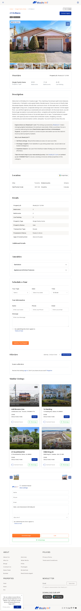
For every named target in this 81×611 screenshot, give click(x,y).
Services (24, 557)
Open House (17, 17)
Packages (24, 567)
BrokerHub (24, 570)
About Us (6, 557)
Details (35, 416)
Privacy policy (6, 607)
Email (53, 306)
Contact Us (7, 567)
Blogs (5, 563)
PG (4, 590)
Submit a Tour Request (20, 343)
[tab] (68, 24)
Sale (11, 17)
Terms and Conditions (50, 560)
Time (53, 289)
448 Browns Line (17, 409)
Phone (34, 306)
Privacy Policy (47, 557)
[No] (21, 595)
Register (49, 370)
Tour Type (15, 289)
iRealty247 (56, 125)
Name (14, 306)
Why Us (5, 560)
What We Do (25, 560)
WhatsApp (33, 422)
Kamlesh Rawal (18, 422)
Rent (5, 586)
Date (33, 289)
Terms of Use (19, 331)
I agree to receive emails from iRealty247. (55, 587)
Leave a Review (66, 354)
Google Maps (63, 175)
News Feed (7, 570)
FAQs (22, 563)
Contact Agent (65, 13)
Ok (17, 607)
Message (15, 314)
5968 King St (48, 452)
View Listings (24, 488)
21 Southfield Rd (18, 452)
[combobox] (20, 292)
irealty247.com (53, 154)
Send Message (26, 535)
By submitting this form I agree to (40, 330)
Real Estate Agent (27, 573)
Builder (5, 573)
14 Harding (47, 409)
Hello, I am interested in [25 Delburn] (40, 509)
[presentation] (25, 336)
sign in (26, 370)
